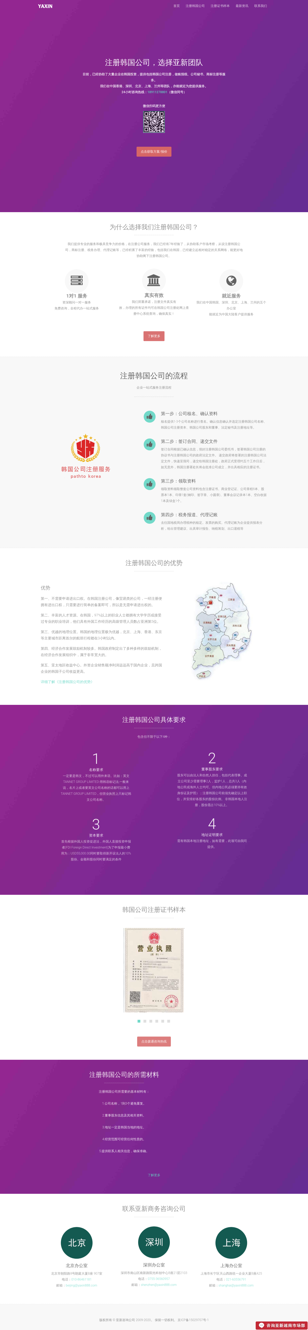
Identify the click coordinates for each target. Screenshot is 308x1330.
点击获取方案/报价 (154, 151)
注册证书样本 (220, 6)
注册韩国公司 (45, 6)
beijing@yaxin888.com (81, 1286)
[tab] (139, 1022)
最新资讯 (242, 6)
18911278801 (157, 92)
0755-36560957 (159, 1278)
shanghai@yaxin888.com (236, 1286)
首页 (176, 6)
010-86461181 (81, 1280)
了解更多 (154, 337)
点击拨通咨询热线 (154, 1043)
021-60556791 (236, 1280)
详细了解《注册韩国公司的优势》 (66, 682)
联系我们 (260, 6)
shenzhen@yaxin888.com (159, 1284)
